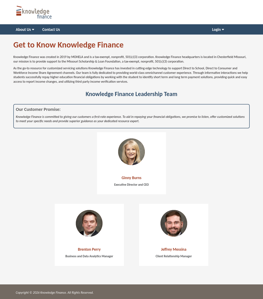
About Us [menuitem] (23, 29)
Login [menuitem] (216, 29)
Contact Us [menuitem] (51, 29)
